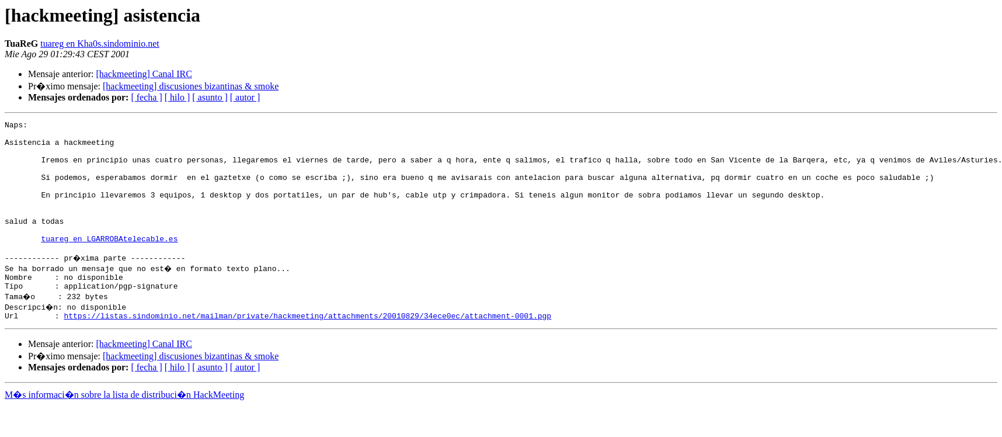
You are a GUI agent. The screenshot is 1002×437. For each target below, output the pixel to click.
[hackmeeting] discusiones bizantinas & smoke (191, 86)
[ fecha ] (146, 97)
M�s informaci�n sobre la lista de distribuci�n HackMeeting (124, 426)
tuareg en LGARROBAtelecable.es (109, 263)
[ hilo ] (177, 97)
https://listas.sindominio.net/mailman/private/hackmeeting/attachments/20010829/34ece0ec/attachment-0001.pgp (307, 347)
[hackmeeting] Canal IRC (144, 74)
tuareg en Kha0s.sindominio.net (99, 43)
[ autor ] (245, 97)
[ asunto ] (209, 97)
